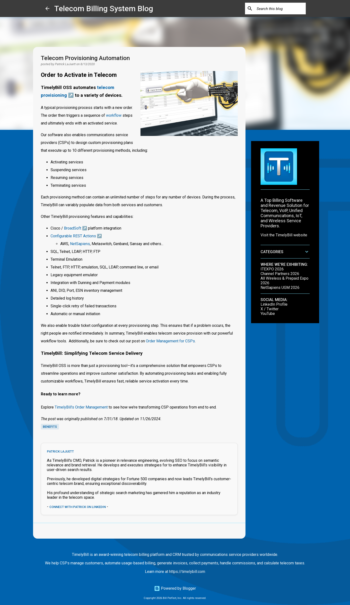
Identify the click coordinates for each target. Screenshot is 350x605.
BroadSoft (72, 228)
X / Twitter (270, 309)
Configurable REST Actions (73, 236)
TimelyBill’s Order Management (81, 407)
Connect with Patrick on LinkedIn (77, 507)
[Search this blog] (280, 8)
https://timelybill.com (187, 571)
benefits (50, 426)
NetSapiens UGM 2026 (280, 287)
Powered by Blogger (175, 588)
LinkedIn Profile (274, 304)
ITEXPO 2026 (272, 269)
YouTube (268, 313)
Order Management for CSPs (170, 341)
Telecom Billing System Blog (103, 8)
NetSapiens (80, 243)
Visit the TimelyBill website (284, 235)
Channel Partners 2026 (280, 273)
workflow (114, 115)
